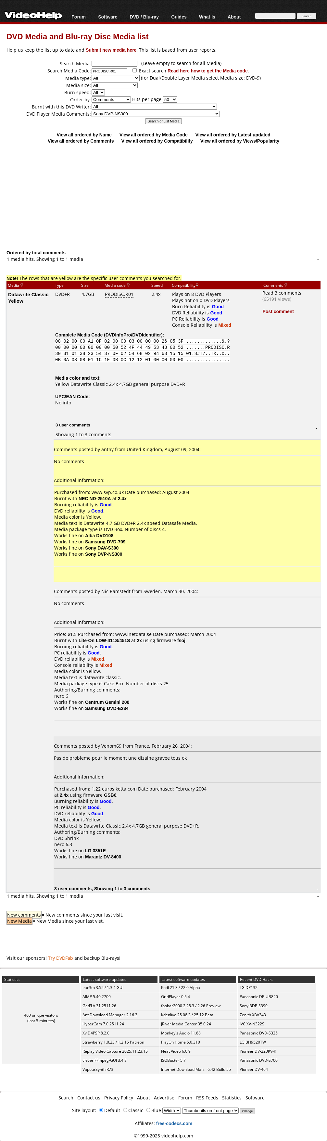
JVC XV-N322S (252, 1024)
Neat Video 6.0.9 (176, 1051)
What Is (207, 17)
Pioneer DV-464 (254, 1069)
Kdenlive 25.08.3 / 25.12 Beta (187, 1015)
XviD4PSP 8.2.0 (95, 1033)
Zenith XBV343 (253, 1015)
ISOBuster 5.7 (173, 1060)
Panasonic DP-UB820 (259, 996)
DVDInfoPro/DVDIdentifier (133, 335)
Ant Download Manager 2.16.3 (109, 1015)
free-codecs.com (174, 1123)
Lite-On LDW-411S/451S (104, 640)
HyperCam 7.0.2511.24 (103, 1024)
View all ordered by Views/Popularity (239, 141)
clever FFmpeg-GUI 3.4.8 (104, 1060)
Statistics (232, 1098)
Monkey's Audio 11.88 (181, 1033)
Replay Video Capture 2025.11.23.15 (115, 1051)
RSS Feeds (207, 1098)
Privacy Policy (118, 1098)
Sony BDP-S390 (254, 1005)
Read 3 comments (281, 293)
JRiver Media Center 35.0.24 (186, 1024)
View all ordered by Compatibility (157, 141)
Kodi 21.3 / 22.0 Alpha (180, 987)
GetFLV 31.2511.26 (99, 1005)
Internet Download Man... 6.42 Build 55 (196, 1069)
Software (107, 17)
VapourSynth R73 (97, 1069)
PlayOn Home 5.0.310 (180, 1042)
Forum (78, 17)
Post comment (278, 311)
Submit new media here (111, 50)
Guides (178, 17)
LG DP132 (249, 987)
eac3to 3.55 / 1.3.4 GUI (102, 987)
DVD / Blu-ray (144, 17)
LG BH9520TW (253, 1042)
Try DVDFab (60, 958)
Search (65, 1098)
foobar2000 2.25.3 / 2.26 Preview (190, 1005)
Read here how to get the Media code (208, 71)
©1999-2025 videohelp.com (163, 1136)
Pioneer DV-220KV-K (258, 1051)
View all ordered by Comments (81, 141)
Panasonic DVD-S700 (259, 1060)
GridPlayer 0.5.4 (175, 996)
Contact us (88, 1098)
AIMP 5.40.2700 (96, 996)
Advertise (164, 1098)
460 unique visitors (41, 1015)
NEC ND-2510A (95, 498)
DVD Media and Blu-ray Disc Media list (77, 36)
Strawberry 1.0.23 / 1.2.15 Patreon (113, 1042)
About (234, 17)
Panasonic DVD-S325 (259, 1033)
